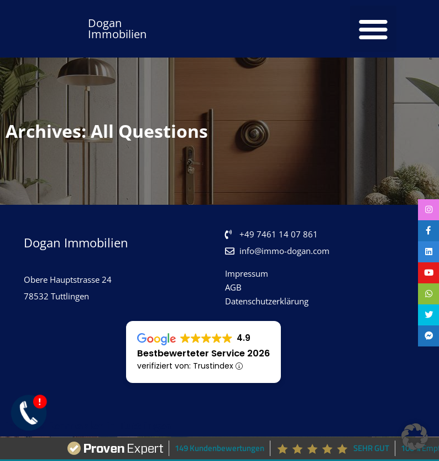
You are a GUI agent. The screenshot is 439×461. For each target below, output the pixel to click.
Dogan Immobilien (117, 28)
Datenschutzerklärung (267, 301)
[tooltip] (428, 210)
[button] (373, 29)
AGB (233, 287)
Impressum (246, 273)
